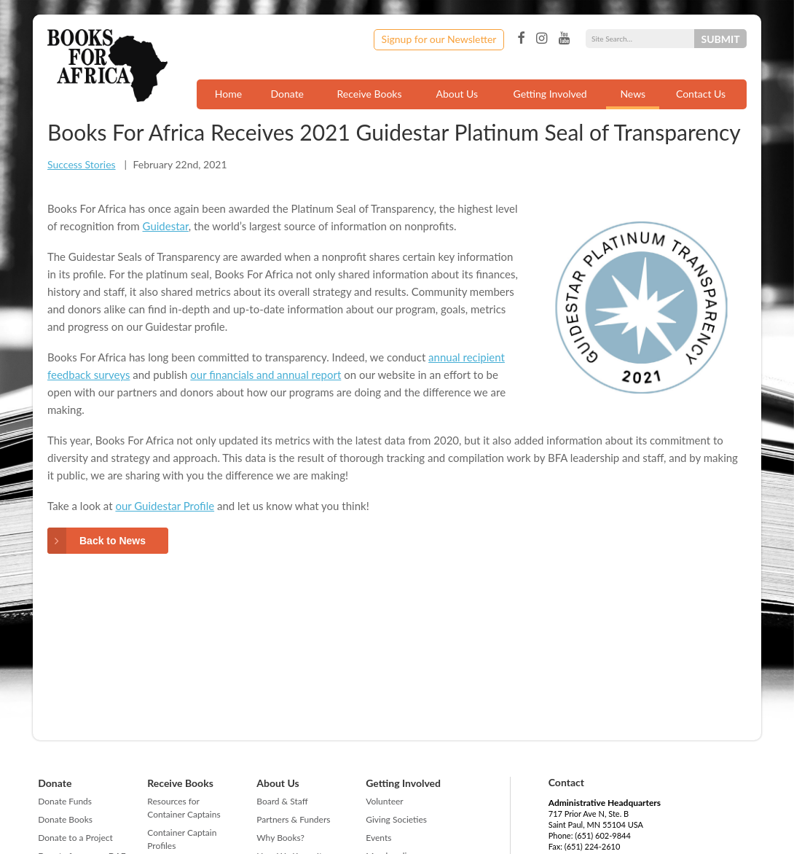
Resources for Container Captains (183, 808)
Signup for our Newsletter (439, 39)
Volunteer (384, 801)
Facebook (520, 38)
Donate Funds (65, 801)
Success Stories (81, 164)
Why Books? (280, 837)
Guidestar (166, 225)
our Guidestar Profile (164, 505)
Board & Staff (281, 801)
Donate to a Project (75, 837)
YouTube (564, 38)
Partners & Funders (293, 819)
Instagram (541, 38)
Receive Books (369, 93)
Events (378, 837)
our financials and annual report (265, 374)
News (632, 93)
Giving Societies (396, 819)
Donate (287, 93)
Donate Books (65, 819)
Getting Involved (550, 93)
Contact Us (701, 93)
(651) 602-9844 (603, 835)
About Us (457, 93)
